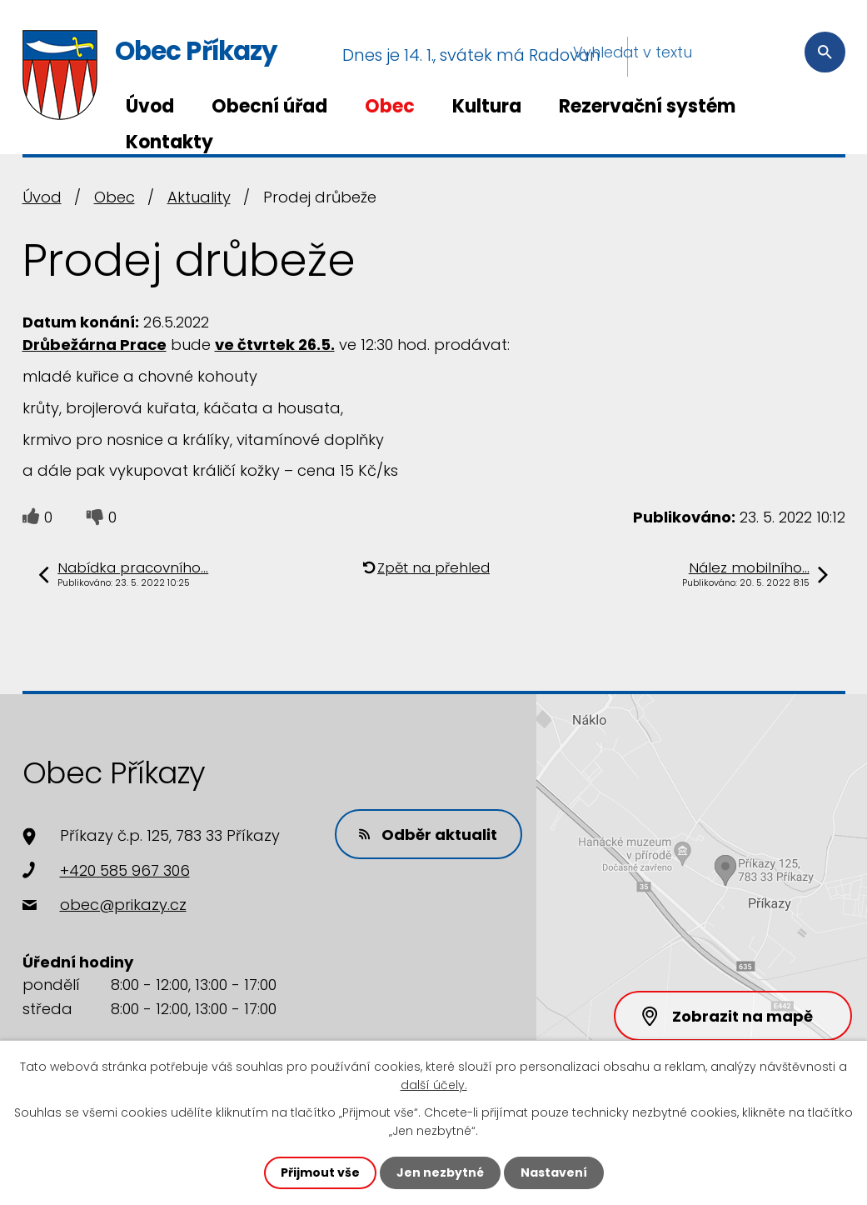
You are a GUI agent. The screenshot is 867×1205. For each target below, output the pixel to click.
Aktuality (199, 197)
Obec (390, 106)
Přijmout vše (320, 1172)
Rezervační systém (647, 106)
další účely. (434, 1085)
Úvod (150, 106)
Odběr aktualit (429, 834)
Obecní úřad (269, 106)
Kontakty (169, 142)
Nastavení (554, 1172)
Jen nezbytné (440, 1172)
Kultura (486, 106)
